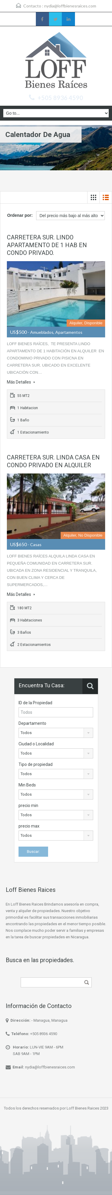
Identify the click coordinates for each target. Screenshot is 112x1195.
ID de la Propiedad (35, 702)
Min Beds (27, 785)
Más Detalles (21, 382)
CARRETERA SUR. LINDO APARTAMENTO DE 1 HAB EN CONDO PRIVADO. (47, 245)
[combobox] (56, 733)
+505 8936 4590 (60, 97)
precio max (29, 826)
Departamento (32, 723)
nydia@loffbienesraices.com (70, 5)
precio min (28, 805)
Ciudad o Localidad (36, 743)
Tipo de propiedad (36, 764)
